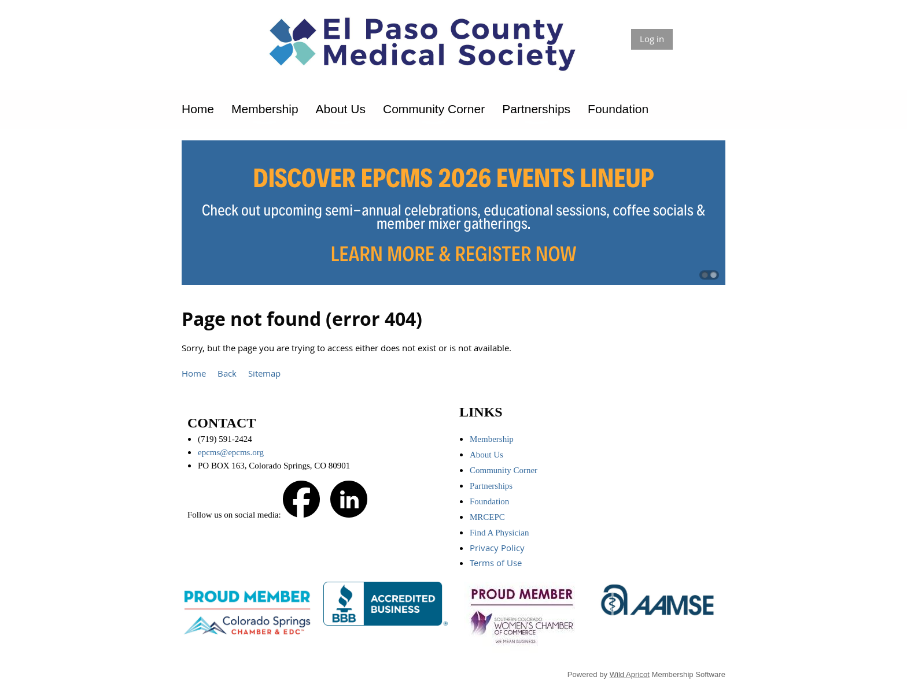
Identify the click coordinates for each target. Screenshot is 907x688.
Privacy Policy (498, 547)
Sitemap (264, 373)
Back (227, 373)
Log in (652, 38)
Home (194, 373)
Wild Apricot (630, 674)
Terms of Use (497, 562)
